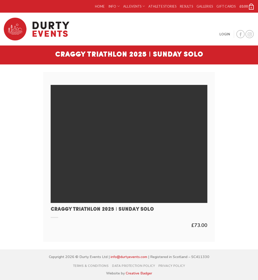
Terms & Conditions (91, 266)
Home (100, 6)
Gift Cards (226, 6)
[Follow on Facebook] (240, 34)
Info (114, 6)
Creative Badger (139, 273)
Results (186, 6)
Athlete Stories (162, 6)
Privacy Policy (171, 266)
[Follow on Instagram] (249, 34)
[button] (246, 6)
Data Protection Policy (133, 266)
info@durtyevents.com (129, 256)
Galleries (205, 6)
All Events (134, 6)
